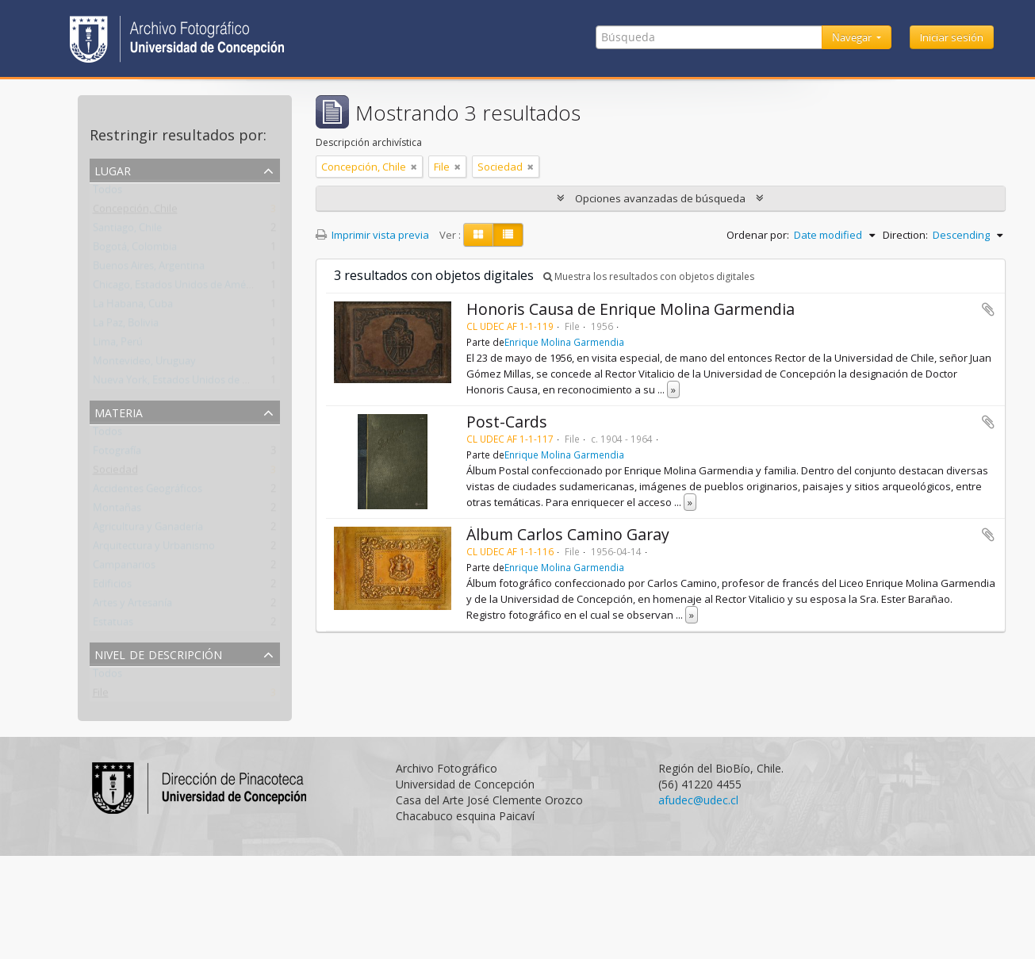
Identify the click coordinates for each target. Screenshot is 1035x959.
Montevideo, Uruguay (144, 364)
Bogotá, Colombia (135, 250)
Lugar (112, 169)
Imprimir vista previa (372, 235)
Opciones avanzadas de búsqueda (660, 198)
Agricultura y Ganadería (148, 530)
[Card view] (478, 235)
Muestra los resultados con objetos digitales (648, 276)
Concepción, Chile (135, 212)
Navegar (853, 37)
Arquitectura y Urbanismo (154, 549)
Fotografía (117, 454)
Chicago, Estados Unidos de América (178, 288)
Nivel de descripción (158, 653)
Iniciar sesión (951, 37)
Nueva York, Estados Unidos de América (186, 383)
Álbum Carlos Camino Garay (567, 534)
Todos (107, 193)
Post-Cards (506, 421)
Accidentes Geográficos (147, 492)
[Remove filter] (414, 167)
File (101, 696)
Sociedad (115, 473)
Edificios (112, 587)
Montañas (117, 511)
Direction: (905, 235)
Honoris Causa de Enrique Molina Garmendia (630, 309)
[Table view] (508, 235)
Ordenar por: (757, 235)
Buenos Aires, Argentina (149, 269)
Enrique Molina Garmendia (564, 342)
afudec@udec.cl (698, 799)
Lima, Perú (118, 345)
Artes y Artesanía (132, 606)
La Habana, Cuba (133, 307)
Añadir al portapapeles (988, 309)
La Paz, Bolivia (126, 326)
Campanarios (124, 568)
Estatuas (113, 625)
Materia (118, 411)
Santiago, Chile (127, 231)
